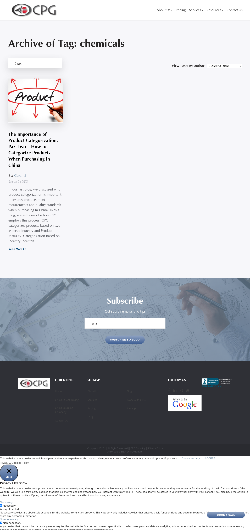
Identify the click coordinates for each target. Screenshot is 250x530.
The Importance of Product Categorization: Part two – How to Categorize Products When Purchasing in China (33, 144)
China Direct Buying (67, 395)
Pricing (181, 10)
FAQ (90, 412)
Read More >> (17, 243)
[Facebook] (169, 385)
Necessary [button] (6, 497)
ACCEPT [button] (210, 453)
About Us (163, 10)
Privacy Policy (155, 443)
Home (58, 386)
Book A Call (226, 514)
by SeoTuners (135, 446)
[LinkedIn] (174, 385)
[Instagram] (181, 385)
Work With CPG (136, 395)
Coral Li (20, 170)
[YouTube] (187, 385)
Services (195, 10)
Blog (129, 386)
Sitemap (131, 403)
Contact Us (234, 10)
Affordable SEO (116, 446)
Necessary (9, 500)
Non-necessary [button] (9, 514)
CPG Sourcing (138, 443)
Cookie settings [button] (191, 453)
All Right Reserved (118, 443)
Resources (214, 10)
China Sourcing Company (64, 405)
